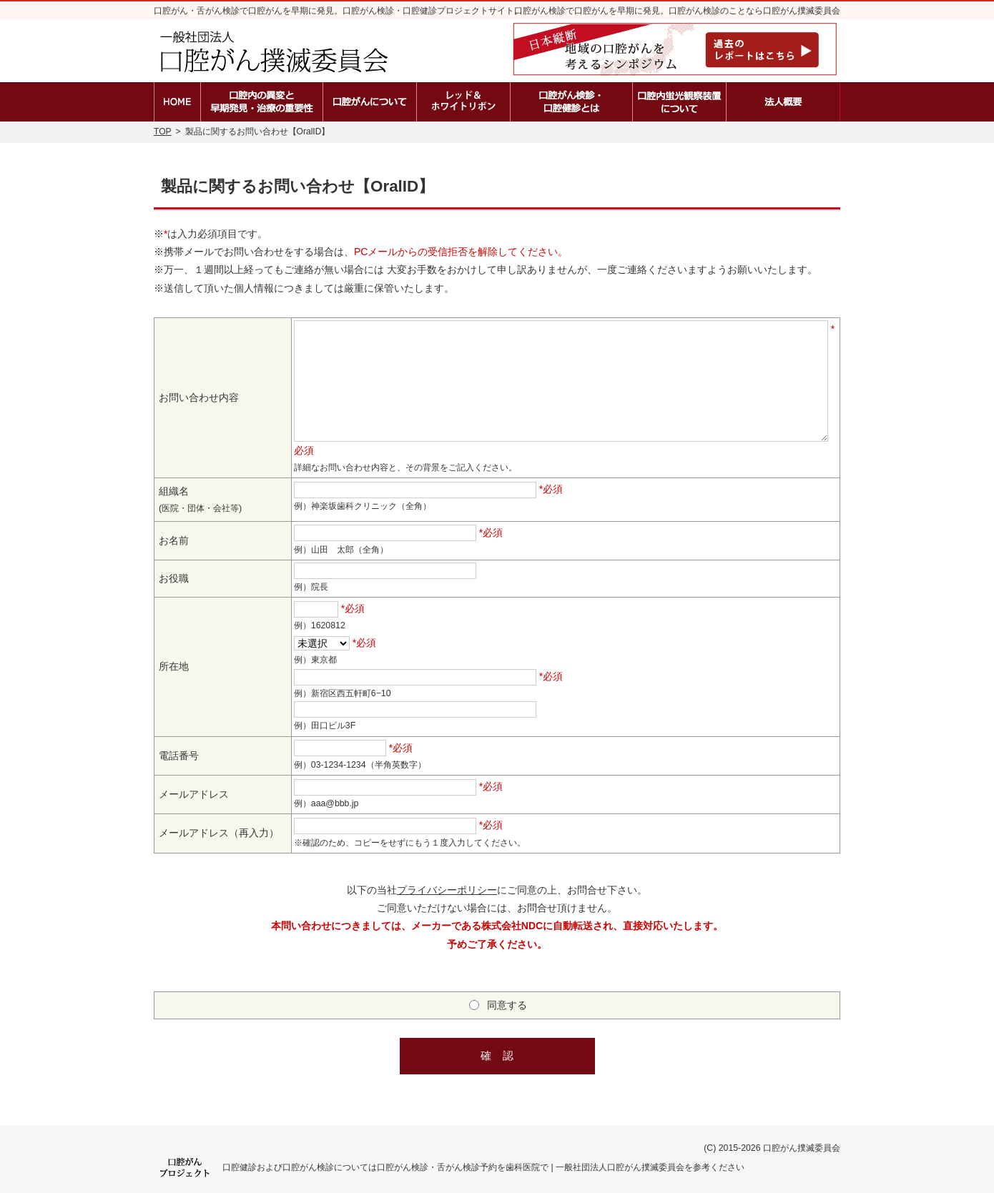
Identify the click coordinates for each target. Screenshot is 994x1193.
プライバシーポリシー (447, 890)
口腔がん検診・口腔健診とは (571, 102)
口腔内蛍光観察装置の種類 (679, 102)
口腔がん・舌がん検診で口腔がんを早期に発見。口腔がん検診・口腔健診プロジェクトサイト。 (338, 11)
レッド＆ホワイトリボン (463, 102)
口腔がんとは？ (369, 102)
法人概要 (783, 102)
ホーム (177, 102)
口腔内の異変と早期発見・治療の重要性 (262, 102)
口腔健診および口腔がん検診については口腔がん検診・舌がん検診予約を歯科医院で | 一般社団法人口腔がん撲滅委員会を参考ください (483, 1167)
